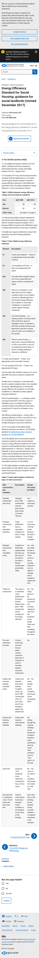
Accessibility (6, 926)
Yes (7, 883)
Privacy (33, 930)
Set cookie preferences (19, 44)
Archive (15, 926)
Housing (8, 115)
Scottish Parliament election (16, 52)
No (7, 888)
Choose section (19, 153)
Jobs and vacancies (21, 930)
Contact (23, 926)
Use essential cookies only (19, 38)
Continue (6, 901)
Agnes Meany (9, 866)
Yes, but (9, 893)
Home (4, 79)
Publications (12, 79)
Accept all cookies (19, 32)
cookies (10, 4)
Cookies (31, 926)
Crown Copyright (7, 930)
